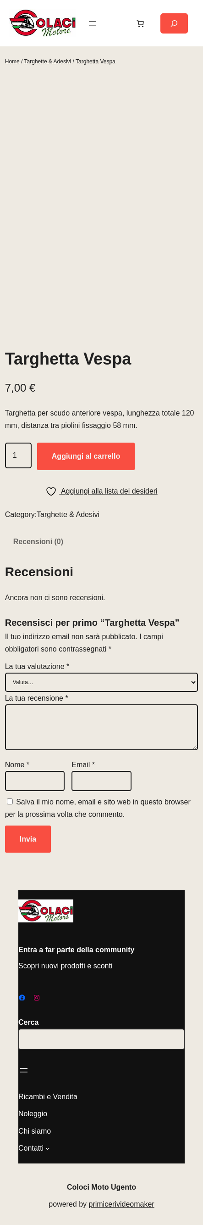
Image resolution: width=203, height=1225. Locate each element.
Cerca (28, 1022)
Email (83, 765)
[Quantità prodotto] (18, 455)
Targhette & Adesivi (47, 61)
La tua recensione (36, 698)
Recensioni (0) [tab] (38, 541)
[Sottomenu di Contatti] (47, 1148)
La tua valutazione (37, 666)
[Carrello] (140, 23)
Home (12, 61)
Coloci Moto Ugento (101, 1187)
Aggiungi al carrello (86, 456)
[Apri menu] (92, 23)
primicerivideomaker (121, 1204)
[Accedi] (116, 23)
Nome (17, 765)
